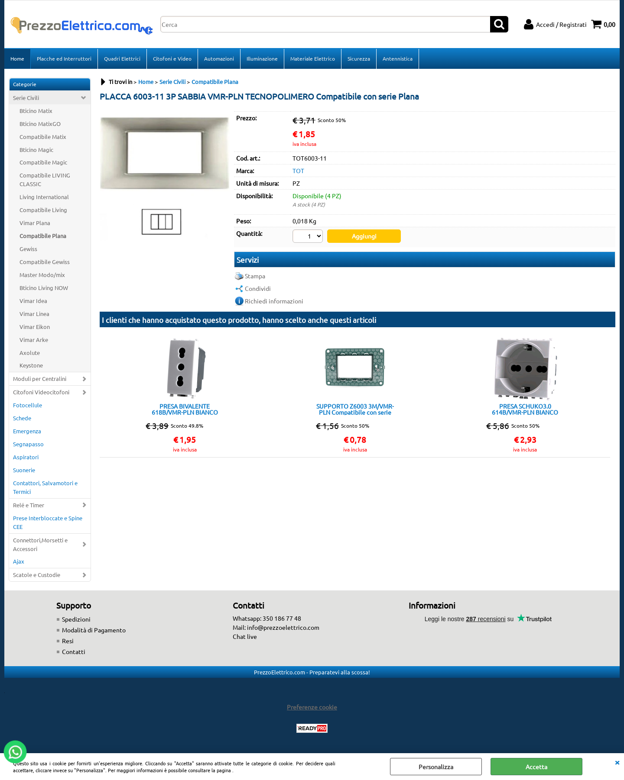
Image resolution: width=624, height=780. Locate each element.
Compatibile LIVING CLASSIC (45, 179)
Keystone (31, 365)
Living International (44, 196)
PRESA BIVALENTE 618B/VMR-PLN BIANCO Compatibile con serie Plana (184, 409)
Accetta (536, 766)
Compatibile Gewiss (45, 261)
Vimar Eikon (35, 326)
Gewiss (28, 248)
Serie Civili (26, 97)
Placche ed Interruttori (64, 58)
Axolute (30, 352)
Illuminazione (262, 58)
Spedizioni (76, 619)
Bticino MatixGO (40, 123)
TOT (298, 170)
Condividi (258, 288)
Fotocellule (27, 405)
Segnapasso (28, 444)
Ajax (18, 561)
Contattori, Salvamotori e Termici (45, 487)
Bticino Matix (36, 110)
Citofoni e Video (172, 58)
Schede (22, 418)
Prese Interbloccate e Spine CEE (47, 522)
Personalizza (436, 766)
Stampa (255, 276)
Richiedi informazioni (274, 301)
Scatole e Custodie (36, 574)
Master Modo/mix (42, 274)
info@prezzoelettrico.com (283, 627)
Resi (68, 641)
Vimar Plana (35, 222)
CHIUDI (617, 761)
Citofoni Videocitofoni (41, 392)
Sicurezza (359, 58)
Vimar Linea (34, 313)
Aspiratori (26, 457)
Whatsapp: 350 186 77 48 (267, 618)
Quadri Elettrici (122, 58)
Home (17, 58)
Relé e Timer (28, 505)
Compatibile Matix (43, 136)
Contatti (73, 651)
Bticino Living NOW (44, 287)
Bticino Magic (36, 149)
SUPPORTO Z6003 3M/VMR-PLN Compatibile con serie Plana (355, 409)
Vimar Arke (34, 339)
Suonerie (24, 470)
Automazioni (219, 58)
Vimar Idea (33, 300)
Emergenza (27, 431)
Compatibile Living (43, 209)
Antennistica (398, 58)
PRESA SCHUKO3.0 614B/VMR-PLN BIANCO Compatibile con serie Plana (525, 409)
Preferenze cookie (312, 707)
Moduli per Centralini (39, 378)
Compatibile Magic (43, 162)
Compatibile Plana (43, 235)
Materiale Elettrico (312, 58)
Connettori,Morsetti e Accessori (40, 544)
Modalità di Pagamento (94, 630)
